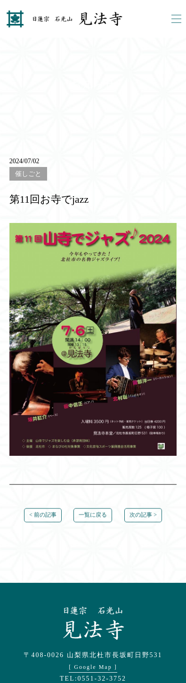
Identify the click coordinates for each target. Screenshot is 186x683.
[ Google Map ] (93, 667)
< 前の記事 (43, 515)
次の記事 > (143, 515)
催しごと (28, 173)
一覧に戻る (93, 515)
